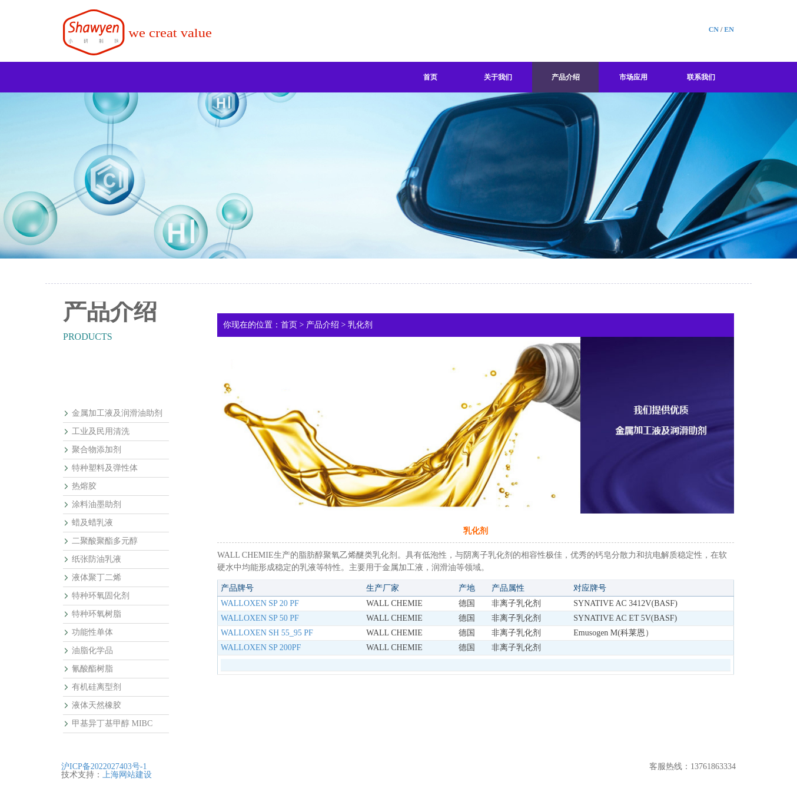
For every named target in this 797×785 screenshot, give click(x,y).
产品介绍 (566, 77)
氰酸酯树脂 (92, 669)
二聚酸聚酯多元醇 (105, 541)
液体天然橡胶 (96, 705)
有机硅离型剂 (96, 687)
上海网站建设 (127, 774)
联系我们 (701, 77)
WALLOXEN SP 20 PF (260, 603)
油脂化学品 (92, 651)
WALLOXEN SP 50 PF (260, 618)
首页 (430, 77)
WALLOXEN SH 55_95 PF (267, 632)
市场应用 (633, 77)
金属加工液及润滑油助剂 (117, 413)
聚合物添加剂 (96, 450)
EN (729, 29)
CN (714, 29)
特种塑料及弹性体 (105, 468)
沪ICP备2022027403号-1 (104, 766)
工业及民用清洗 (100, 432)
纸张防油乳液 (96, 559)
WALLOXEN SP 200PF (261, 647)
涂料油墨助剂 (96, 505)
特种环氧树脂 (96, 614)
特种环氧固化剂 (100, 596)
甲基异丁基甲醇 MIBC (112, 724)
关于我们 (498, 77)
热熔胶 (84, 486)
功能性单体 (92, 632)
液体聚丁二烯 (96, 578)
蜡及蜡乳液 (92, 523)
